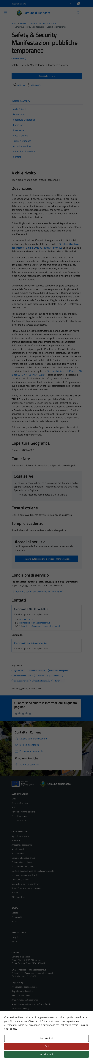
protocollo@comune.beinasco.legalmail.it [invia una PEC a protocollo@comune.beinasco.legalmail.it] (41, 626)
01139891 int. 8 (24, 619)
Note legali (16, 1017)
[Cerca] (78, 13)
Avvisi (14, 921)
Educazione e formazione (23, 866)
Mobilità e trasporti (20, 879)
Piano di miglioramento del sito (25, 1026)
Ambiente (16, 840)
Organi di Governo (20, 803)
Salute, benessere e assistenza (25, 884)
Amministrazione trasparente (25, 999)
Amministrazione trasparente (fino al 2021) (31, 1004)
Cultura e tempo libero (21, 862)
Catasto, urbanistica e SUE (23, 857)
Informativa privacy (20, 1008)
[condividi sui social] (18, 85)
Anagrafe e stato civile (22, 844)
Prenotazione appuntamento (24, 986)
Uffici (14, 798)
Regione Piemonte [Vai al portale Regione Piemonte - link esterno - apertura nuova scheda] (19, 3)
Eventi (14, 941)
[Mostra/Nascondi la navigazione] (5, 12)
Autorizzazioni (18, 853)
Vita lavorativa (18, 897)
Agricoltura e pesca (20, 836)
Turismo (15, 892)
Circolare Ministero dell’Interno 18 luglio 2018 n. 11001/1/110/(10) (45, 246)
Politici (14, 807)
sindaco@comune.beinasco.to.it (32, 969)
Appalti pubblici (18, 849)
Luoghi (15, 937)
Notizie (15, 912)
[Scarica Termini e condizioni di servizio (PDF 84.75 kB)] (37, 592)
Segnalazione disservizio (22, 991)
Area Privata (17, 1037)
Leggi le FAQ (17, 982)
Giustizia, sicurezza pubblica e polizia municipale (33, 870)
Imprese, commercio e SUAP (24, 875)
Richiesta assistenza (21, 995)
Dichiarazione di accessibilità (24, 1021)
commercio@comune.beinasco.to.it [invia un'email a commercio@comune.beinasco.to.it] (32, 622)
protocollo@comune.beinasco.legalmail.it (34, 973)
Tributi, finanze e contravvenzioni (26, 888)
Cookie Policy (17, 1012)
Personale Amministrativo (23, 811)
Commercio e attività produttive (30, 643)
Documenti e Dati (19, 820)
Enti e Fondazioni (19, 816)
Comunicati (17, 917)
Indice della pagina (46, 101)
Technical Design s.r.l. (30, 1054)
